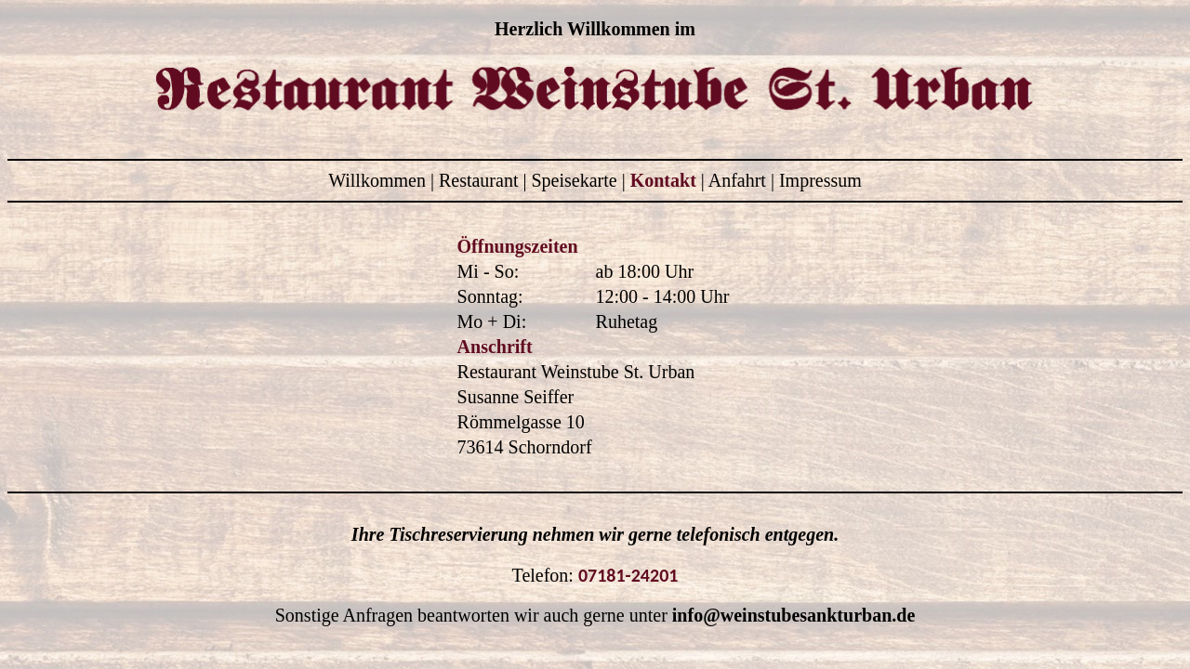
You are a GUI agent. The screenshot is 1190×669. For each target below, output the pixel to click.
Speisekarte (576, 180)
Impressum (820, 180)
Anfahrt (739, 180)
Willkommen (379, 180)
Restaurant (481, 180)
